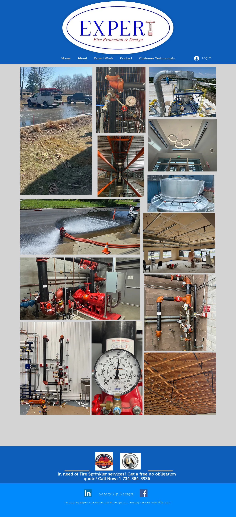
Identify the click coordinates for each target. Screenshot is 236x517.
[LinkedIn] (88, 493)
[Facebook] (143, 493)
